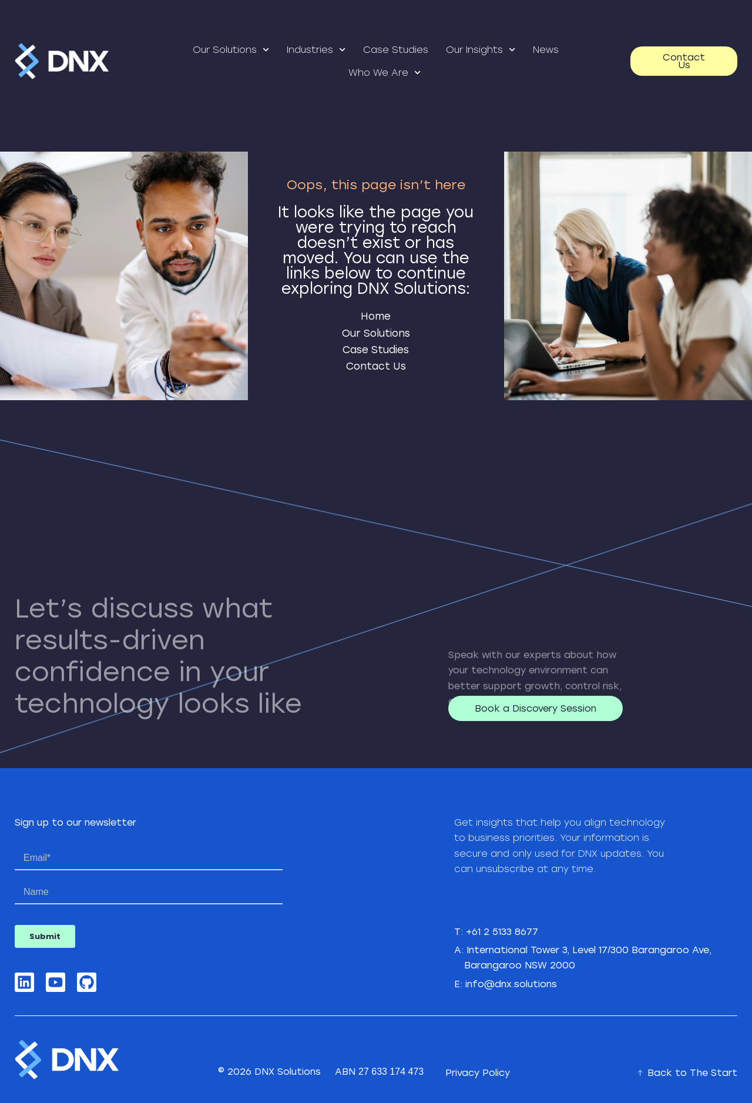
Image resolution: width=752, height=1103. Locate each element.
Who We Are (384, 72)
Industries (316, 50)
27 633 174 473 (391, 1072)
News (546, 49)
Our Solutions (231, 50)
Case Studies (395, 49)
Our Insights (480, 50)
